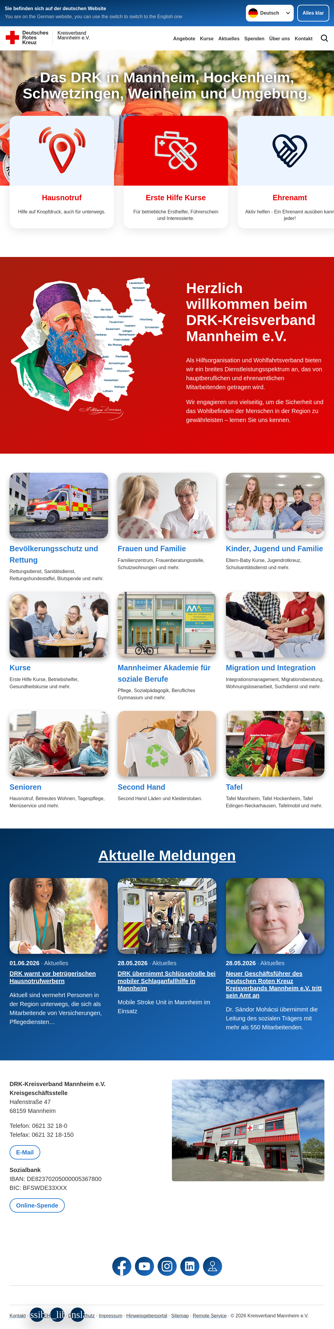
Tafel (234, 787)
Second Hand (141, 787)
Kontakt (18, 1315)
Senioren (25, 787)
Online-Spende (37, 1205)
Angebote (184, 38)
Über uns (279, 38)
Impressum (110, 1315)
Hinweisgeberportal (146, 1315)
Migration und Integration (271, 667)
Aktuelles (228, 38)
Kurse (206, 38)
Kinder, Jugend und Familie (274, 548)
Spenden (254, 38)
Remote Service (210, 1315)
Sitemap (180, 1315)
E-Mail (25, 1152)
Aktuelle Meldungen (167, 855)
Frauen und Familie (152, 548)
